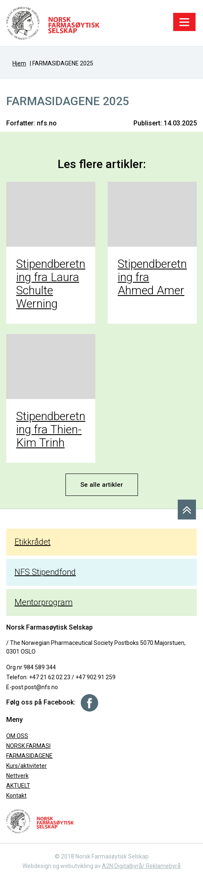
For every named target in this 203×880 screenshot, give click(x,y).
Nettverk (17, 775)
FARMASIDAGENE (29, 756)
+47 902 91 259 (95, 677)
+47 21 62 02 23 (49, 677)
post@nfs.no (41, 687)
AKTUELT (18, 785)
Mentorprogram (43, 602)
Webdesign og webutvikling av (62, 866)
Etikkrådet (33, 542)
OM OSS (17, 736)
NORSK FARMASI (28, 746)
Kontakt (16, 795)
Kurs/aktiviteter (26, 765)
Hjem (19, 63)
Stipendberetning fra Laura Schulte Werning (50, 283)
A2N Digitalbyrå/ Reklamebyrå (141, 866)
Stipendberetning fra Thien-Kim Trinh (50, 429)
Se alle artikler (101, 484)
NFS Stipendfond (45, 572)
